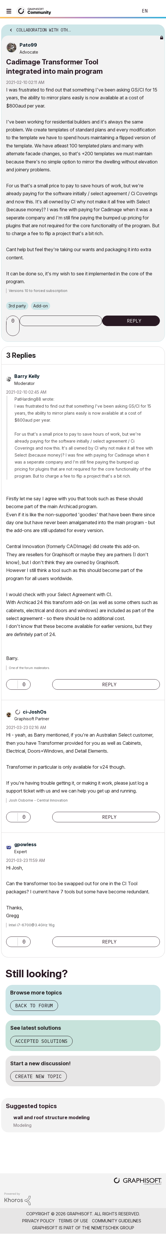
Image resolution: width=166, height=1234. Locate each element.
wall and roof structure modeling (51, 1117)
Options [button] (156, 28)
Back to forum (34, 1005)
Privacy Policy (38, 1220)
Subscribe (61, 321)
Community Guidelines (116, 1220)
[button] (13, 331)
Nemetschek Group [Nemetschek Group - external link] (112, 1227)
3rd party (17, 305)
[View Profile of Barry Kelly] (27, 376)
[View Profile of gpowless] (25, 844)
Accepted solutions (41, 1041)
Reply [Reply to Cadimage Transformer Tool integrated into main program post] (134, 321)
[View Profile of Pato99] (28, 45)
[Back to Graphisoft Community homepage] (35, 10)
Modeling (22, 1125)
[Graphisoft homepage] (138, 1182)
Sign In (157, 11)
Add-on (40, 305)
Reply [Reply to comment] (109, 684)
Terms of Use (73, 1220)
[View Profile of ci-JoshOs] (34, 712)
